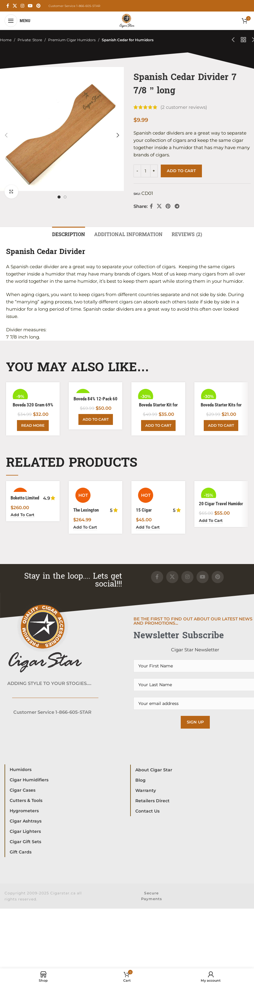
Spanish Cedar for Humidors (127, 40)
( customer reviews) (183, 107)
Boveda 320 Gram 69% (33, 405)
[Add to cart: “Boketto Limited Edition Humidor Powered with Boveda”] (23, 515)
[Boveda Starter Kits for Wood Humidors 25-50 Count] (221, 393)
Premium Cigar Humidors (72, 40)
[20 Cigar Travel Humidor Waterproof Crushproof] (221, 492)
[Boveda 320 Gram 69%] (33, 393)
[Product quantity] (145, 171)
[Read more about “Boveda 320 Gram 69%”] (33, 425)
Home (6, 40)
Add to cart (181, 170)
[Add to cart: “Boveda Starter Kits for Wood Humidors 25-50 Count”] (221, 425)
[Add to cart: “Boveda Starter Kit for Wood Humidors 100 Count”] (158, 425)
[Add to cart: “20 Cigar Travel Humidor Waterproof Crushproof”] (212, 521)
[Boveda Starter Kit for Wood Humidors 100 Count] (158, 393)
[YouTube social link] (30, 6)
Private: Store (30, 40)
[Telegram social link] (177, 206)
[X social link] (15, 6)
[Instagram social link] (22, 6)
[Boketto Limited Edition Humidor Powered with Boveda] (33, 489)
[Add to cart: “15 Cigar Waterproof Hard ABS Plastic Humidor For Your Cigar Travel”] (149, 528)
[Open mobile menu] (17, 21)
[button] (6, 135)
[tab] (68, 234)
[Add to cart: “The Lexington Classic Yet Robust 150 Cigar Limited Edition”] (86, 528)
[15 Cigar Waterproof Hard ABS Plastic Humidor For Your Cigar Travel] (158, 495)
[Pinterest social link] (38, 6)
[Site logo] (127, 20)
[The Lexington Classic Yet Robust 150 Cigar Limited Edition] (95, 495)
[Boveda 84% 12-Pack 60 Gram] (95, 390)
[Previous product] (233, 40)
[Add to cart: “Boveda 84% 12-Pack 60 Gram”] (95, 420)
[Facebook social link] (8, 6)
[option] (59, 197)
